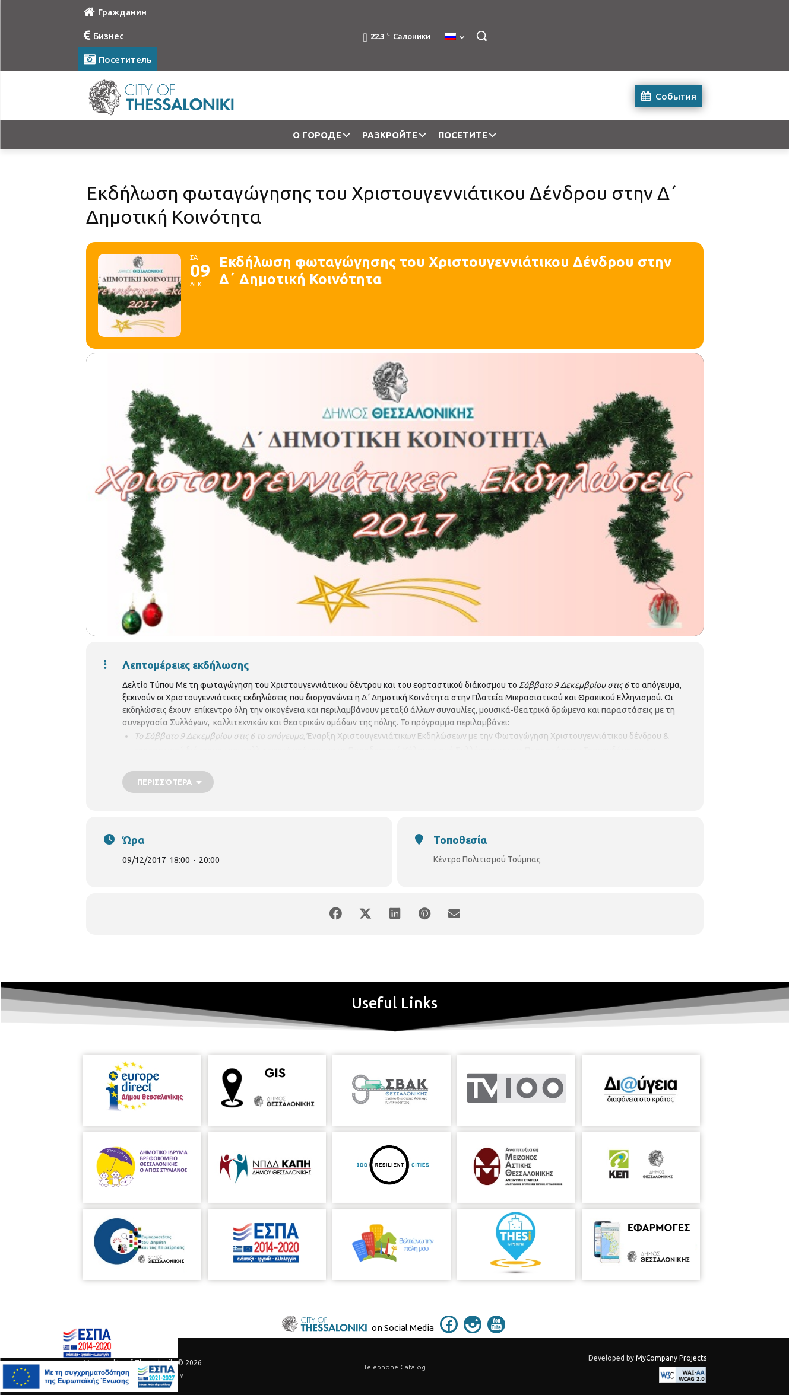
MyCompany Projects (671, 1358)
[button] (481, 35)
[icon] (449, 1330)
